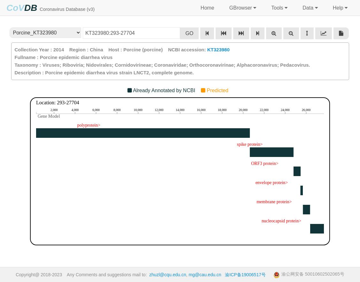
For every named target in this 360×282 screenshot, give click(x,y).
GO (190, 33)
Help (339, 8)
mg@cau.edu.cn (205, 274)
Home (207, 8)
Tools (278, 8)
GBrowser (242, 8)
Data (309, 8)
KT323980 (218, 49)
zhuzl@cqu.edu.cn (167, 274)
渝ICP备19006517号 (245, 274)
